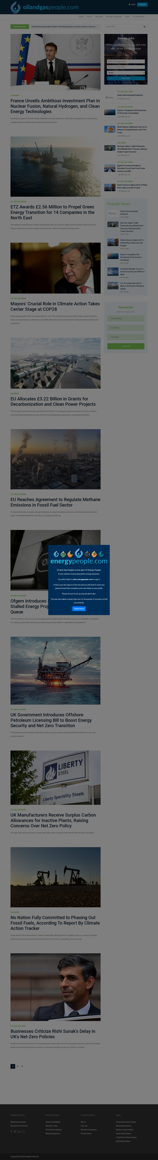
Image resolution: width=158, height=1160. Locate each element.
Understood (79, 608)
